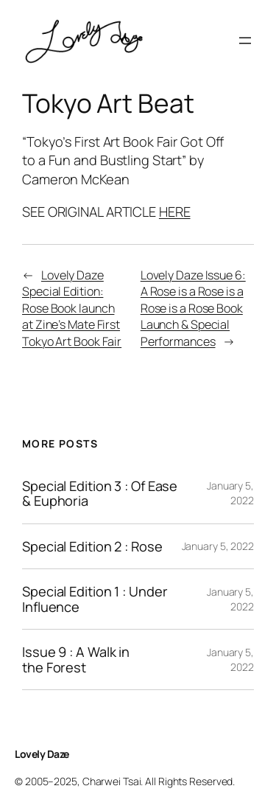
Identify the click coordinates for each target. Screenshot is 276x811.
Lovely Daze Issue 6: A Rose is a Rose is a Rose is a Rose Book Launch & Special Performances (193, 308)
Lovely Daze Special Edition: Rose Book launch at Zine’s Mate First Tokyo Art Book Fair (71, 308)
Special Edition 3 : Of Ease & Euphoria (99, 493)
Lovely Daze (42, 754)
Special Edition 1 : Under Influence (95, 599)
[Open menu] (245, 40)
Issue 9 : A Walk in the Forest (76, 659)
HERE (175, 211)
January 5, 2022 (230, 492)
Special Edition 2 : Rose (92, 546)
